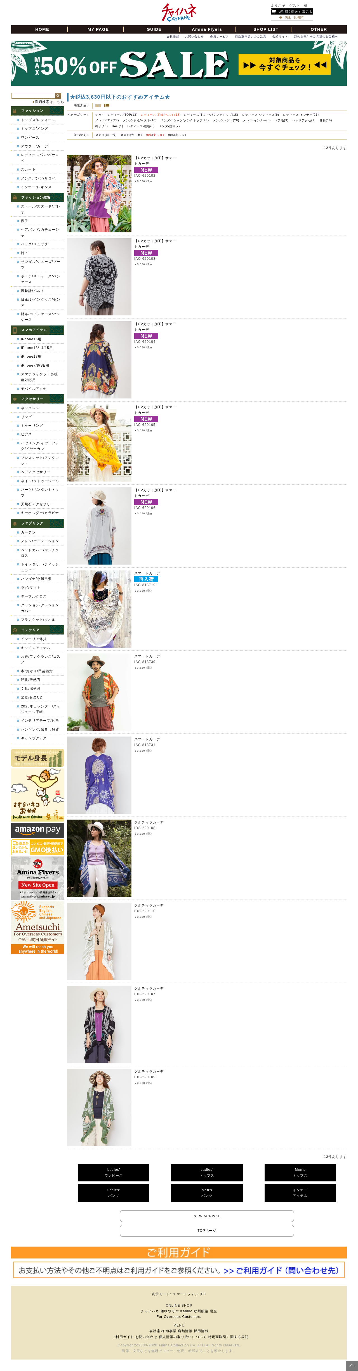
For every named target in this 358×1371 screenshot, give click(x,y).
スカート (28, 169)
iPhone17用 (31, 356)
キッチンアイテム (36, 648)
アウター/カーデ (34, 146)
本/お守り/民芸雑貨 (37, 671)
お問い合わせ (194, 36)
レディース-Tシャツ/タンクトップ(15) (211, 114)
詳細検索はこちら (49, 102)
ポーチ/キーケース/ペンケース (40, 279)
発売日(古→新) (132, 134)
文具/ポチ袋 (31, 689)
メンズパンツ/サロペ (38, 178)
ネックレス (30, 408)
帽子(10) (101, 126)
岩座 (213, 1311)
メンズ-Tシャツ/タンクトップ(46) (185, 120)
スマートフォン (185, 1294)
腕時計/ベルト (32, 291)
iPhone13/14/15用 (37, 348)
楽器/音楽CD (32, 697)
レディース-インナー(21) (301, 114)
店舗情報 (185, 1331)
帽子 (24, 221)
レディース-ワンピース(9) (260, 114)
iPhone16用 (31, 339)
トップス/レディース (38, 120)
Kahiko (186, 1311)
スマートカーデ (147, 573)
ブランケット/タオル (38, 620)
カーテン (28, 532)
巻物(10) (326, 120)
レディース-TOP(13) (123, 114)
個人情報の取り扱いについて (183, 1337)
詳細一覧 (106, 105)
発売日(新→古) (106, 134)
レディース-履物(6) (141, 126)
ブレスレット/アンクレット (40, 460)
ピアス (26, 434)
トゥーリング (32, 426)
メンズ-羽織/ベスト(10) (140, 120)
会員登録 (173, 36)
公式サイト (280, 36)
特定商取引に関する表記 (228, 1337)
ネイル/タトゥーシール (40, 481)
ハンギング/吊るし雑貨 (40, 729)
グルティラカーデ (149, 822)
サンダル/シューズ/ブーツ (40, 264)
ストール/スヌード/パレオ (40, 209)
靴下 (24, 253)
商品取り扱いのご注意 (250, 36)
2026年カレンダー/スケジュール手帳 (41, 709)
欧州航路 (201, 1311)
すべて (100, 114)
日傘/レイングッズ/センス (40, 302)
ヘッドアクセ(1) (304, 120)
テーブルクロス (34, 596)
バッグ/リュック (34, 244)
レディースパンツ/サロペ (40, 157)
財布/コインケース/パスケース (40, 317)
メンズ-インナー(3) (257, 120)
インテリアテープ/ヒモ (40, 721)
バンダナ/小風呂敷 (36, 579)
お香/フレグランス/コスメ (40, 659)
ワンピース (30, 138)
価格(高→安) (177, 134)
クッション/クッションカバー (40, 608)
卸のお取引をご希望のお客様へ (316, 36)
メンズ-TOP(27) (107, 120)
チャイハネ (150, 1311)
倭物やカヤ (170, 1311)
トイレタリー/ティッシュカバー (40, 567)
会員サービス (219, 36)
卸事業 (171, 1331)
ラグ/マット (31, 587)
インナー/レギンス (36, 187)
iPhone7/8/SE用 (35, 365)
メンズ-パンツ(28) (226, 120)
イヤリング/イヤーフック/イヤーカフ (40, 446)
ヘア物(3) (281, 120)
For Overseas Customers (179, 1317)
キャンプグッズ (34, 738)
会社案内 (156, 1331)
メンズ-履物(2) (169, 126)
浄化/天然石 (31, 680)
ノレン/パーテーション (40, 541)
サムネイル (98, 105)
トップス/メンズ (34, 129)
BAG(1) (117, 126)
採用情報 (201, 1331)
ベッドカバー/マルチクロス (40, 553)
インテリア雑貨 (34, 639)
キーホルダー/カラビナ (40, 513)
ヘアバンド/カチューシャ (40, 232)
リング (26, 417)
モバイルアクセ (34, 389)
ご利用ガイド (123, 1337)
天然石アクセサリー (37, 504)
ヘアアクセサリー (36, 472)
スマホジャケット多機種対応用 (39, 377)
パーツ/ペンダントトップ (40, 492)
